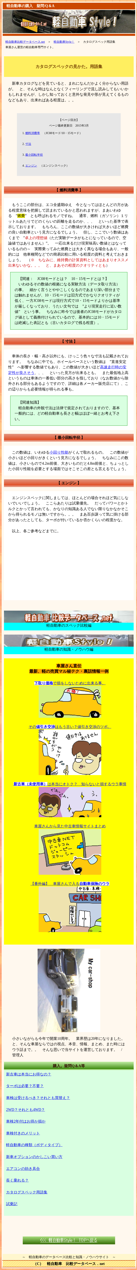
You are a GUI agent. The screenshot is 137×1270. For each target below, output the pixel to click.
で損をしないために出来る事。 (70, 683)
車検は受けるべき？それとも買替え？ (38, 1098)
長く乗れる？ (17, 1180)
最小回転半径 (34, 154)
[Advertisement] (69, 566)
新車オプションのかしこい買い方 (34, 1157)
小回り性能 (58, 452)
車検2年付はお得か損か (26, 1121)
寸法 (28, 144)
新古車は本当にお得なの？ (28, 1074)
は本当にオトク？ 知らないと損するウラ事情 (70, 784)
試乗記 (11, 1204)
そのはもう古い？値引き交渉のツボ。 (70, 727)
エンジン (31, 165)
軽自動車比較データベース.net (25, 41)
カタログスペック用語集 (26, 1192)
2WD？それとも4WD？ (25, 1110)
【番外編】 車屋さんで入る (69, 884)
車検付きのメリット (23, 1133)
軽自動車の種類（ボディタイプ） (34, 1145)
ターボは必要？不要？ (25, 1086)
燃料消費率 (32, 133)
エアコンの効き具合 (23, 1169)
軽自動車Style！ (64, 41)
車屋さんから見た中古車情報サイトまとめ (70, 826)
